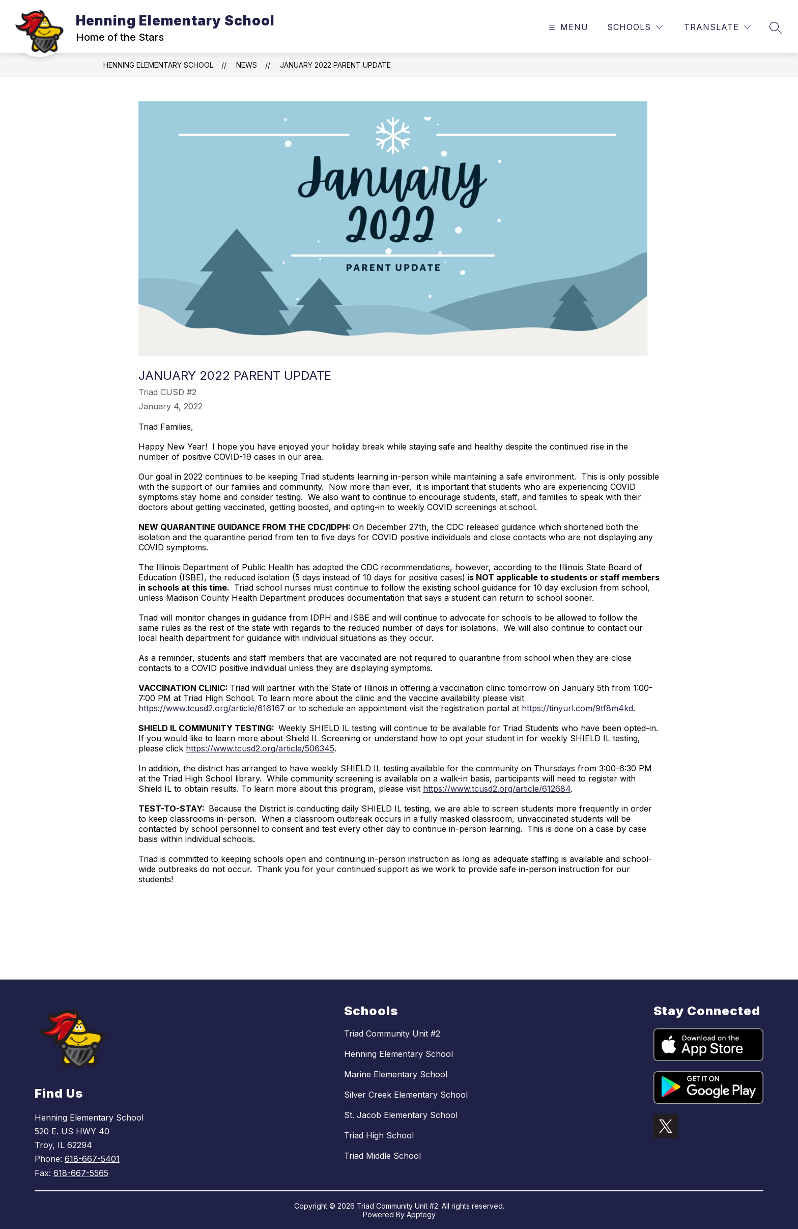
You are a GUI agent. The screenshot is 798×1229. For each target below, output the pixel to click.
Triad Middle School (382, 1156)
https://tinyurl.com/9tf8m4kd (577, 708)
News (246, 65)
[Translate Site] (717, 27)
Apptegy (421, 1214)
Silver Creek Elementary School (406, 1095)
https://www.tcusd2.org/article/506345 (260, 748)
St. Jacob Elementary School (401, 1115)
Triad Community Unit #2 (392, 1033)
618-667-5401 (92, 1159)
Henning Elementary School (158, 65)
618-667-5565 (80, 1173)
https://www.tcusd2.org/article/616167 (211, 708)
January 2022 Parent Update (335, 65)
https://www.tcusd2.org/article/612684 (497, 789)
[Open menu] (567, 27)
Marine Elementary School (395, 1074)
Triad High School (379, 1135)
